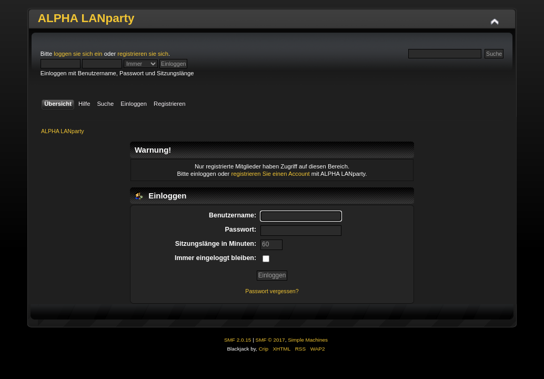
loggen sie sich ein (78, 54)
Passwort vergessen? (271, 291)
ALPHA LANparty (86, 18)
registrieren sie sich (142, 54)
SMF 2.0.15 (237, 340)
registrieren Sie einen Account (270, 174)
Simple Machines (308, 340)
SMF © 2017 (270, 340)
